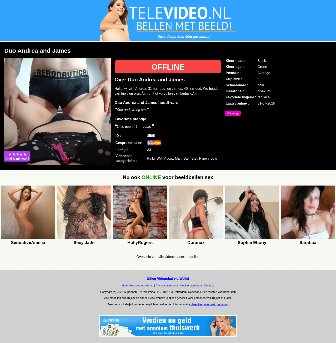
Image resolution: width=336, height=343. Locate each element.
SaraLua (308, 242)
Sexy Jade (84, 242)
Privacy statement (167, 285)
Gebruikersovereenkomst (137, 285)
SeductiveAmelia (28, 242)
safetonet (209, 304)
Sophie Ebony (252, 242)
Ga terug (232, 113)
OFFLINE (168, 67)
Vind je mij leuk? (17, 156)
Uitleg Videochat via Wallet (168, 278)
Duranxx (196, 242)
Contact (209, 285)
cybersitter (195, 304)
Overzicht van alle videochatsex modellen (168, 257)
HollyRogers (140, 242)
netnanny (222, 304)
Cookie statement (191, 285)
